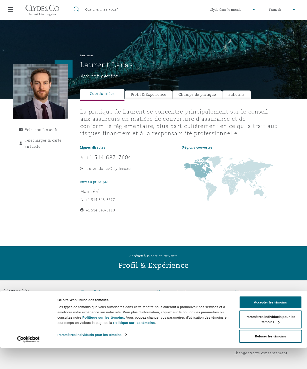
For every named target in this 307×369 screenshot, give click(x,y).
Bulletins (236, 94)
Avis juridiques (248, 299)
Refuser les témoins (270, 357)
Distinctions (91, 307)
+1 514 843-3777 (100, 199)
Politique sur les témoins (134, 343)
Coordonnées (102, 93)
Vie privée (243, 307)
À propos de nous (96, 299)
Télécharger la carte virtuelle (43, 143)
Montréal (90, 191)
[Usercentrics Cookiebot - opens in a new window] (28, 360)
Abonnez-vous (170, 307)
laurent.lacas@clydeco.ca (108, 168)
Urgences (171, 299)
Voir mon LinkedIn (41, 130)
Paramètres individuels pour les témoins (89, 355)
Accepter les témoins (270, 323)
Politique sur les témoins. (103, 338)
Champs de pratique (197, 94)
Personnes (87, 55)
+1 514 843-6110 (100, 210)
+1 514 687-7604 (109, 157)
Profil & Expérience (148, 94)
